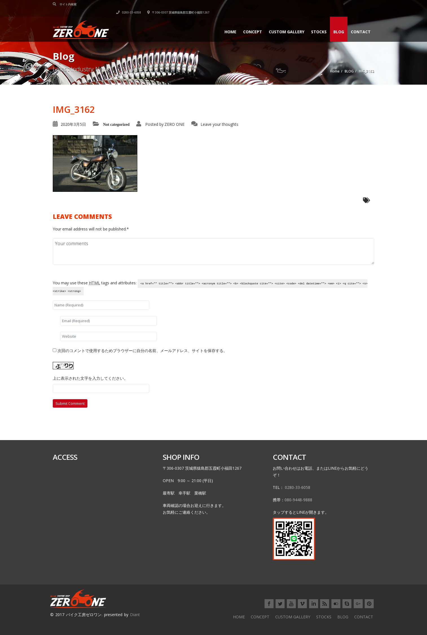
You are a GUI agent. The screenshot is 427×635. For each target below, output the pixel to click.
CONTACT (361, 23)
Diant (135, 614)
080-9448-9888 (298, 499)
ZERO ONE (174, 124)
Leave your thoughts (219, 124)
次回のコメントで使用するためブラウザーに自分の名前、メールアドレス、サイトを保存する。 (142, 350)
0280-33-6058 (293, 4)
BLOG (338, 23)
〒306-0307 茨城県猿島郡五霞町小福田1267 (343, 4)
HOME (230, 23)
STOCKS (319, 23)
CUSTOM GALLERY (286, 23)
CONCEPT (252, 23)
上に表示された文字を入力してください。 (90, 378)
